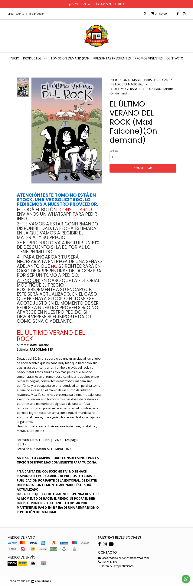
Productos (35, 58)
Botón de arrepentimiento (116, 566)
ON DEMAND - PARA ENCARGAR (146, 80)
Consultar (143, 168)
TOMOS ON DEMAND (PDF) (70, 58)
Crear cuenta (16, 13)
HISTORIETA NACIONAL (127, 84)
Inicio (14, 58)
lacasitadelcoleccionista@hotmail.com (123, 558)
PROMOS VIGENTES (149, 58)
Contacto (174, 58)
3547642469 (107, 562)
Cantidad (114, 150)
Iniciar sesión (36, 13)
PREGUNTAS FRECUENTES (112, 58)
